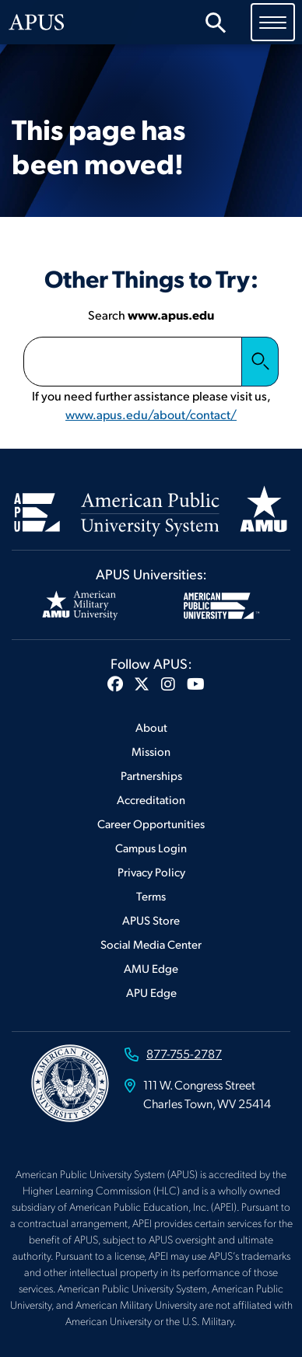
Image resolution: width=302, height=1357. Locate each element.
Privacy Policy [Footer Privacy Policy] (151, 871)
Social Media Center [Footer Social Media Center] (151, 943)
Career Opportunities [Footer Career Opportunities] (151, 823)
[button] (115, 683)
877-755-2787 (184, 1053)
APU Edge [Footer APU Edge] (151, 992)
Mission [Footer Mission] (151, 750)
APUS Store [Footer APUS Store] (151, 919)
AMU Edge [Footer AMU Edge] (151, 967)
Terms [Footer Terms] (151, 895)
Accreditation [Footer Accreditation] (151, 799)
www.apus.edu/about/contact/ (151, 414)
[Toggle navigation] (273, 21)
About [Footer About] (151, 726)
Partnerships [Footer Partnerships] (151, 775)
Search (260, 361)
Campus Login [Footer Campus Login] (151, 847)
